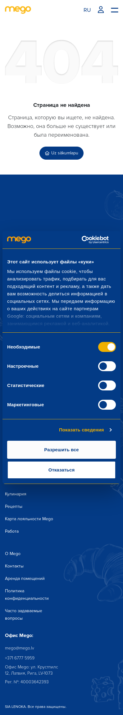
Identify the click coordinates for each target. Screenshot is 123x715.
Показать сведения (81, 429)
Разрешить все (61, 449)
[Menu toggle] (114, 10)
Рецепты (13, 506)
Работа (12, 531)
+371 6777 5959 (19, 658)
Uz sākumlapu (61, 153)
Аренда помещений (25, 578)
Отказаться (61, 469)
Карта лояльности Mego (29, 518)
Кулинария (15, 494)
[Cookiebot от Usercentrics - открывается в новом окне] (89, 240)
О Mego (12, 553)
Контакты (14, 566)
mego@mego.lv (19, 648)
